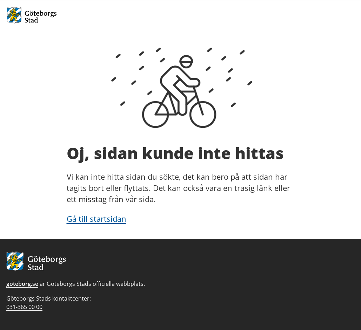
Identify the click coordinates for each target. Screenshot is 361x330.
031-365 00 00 (24, 307)
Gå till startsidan (96, 218)
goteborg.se (22, 284)
